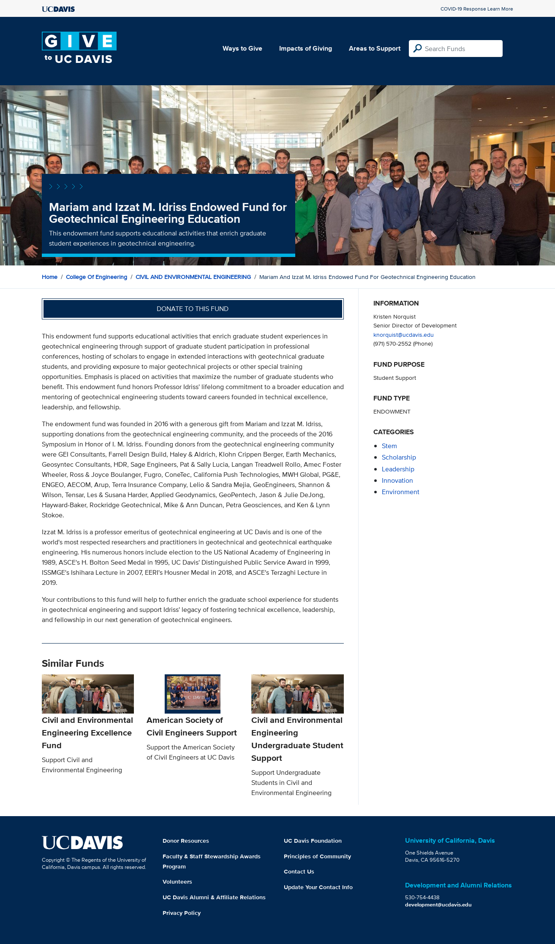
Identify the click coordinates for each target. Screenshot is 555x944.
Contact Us (299, 871)
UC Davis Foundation (313, 840)
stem (389, 446)
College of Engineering (96, 277)
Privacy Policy (182, 913)
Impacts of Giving (305, 48)
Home (49, 277)
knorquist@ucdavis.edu (403, 334)
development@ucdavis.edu (438, 905)
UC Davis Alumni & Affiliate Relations (214, 897)
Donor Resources (186, 840)
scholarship (399, 457)
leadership (398, 469)
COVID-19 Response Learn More (477, 8)
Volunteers (177, 881)
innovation (397, 480)
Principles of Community (317, 856)
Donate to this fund (193, 309)
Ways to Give (242, 48)
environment (400, 492)
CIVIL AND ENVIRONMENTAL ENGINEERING (193, 277)
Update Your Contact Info (318, 887)
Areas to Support (374, 48)
